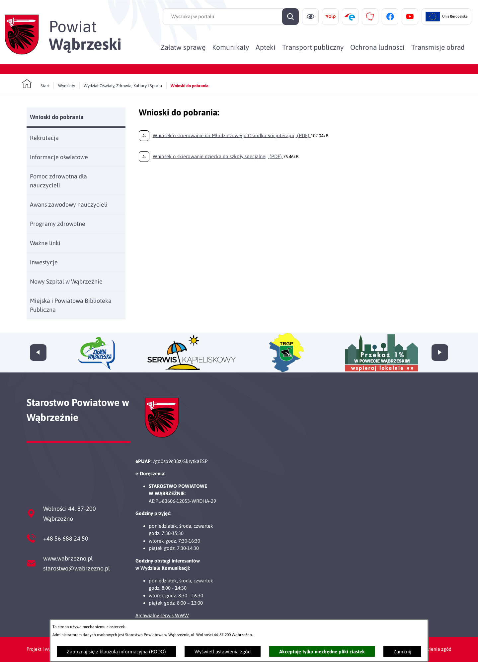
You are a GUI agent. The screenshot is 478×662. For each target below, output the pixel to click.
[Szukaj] (290, 16)
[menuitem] (183, 47)
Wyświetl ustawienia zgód (223, 651)
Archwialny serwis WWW (162, 615)
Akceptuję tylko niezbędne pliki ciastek (322, 651)
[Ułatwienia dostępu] (310, 16)
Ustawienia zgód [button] (434, 649)
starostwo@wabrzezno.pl (76, 568)
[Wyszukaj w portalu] (231, 16)
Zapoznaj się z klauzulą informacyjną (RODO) (116, 651)
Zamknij (402, 651)
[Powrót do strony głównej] (35, 84)
